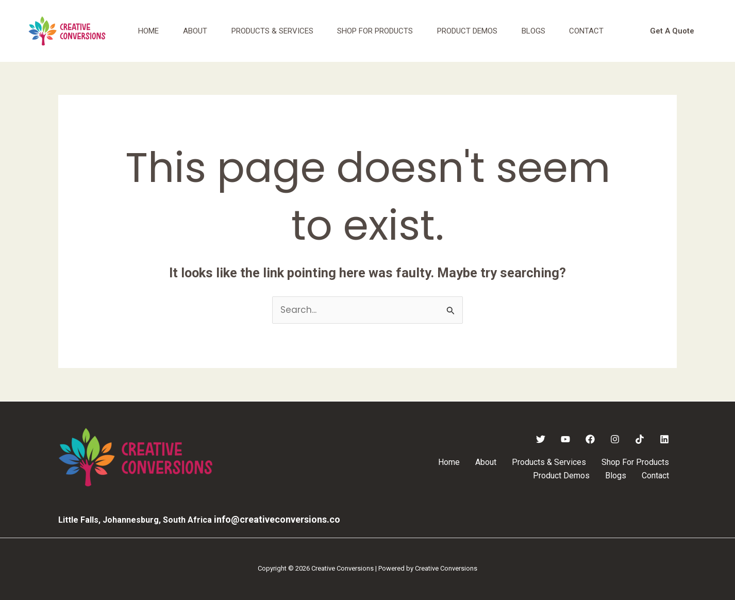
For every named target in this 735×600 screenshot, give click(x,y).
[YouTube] (565, 439)
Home (149, 31)
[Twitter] (540, 439)
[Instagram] (615, 439)
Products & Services (277, 31)
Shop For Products (381, 31)
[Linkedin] (664, 439)
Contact (597, 31)
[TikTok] (639, 439)
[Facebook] (590, 439)
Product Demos (475, 31)
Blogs (543, 31)
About (198, 31)
